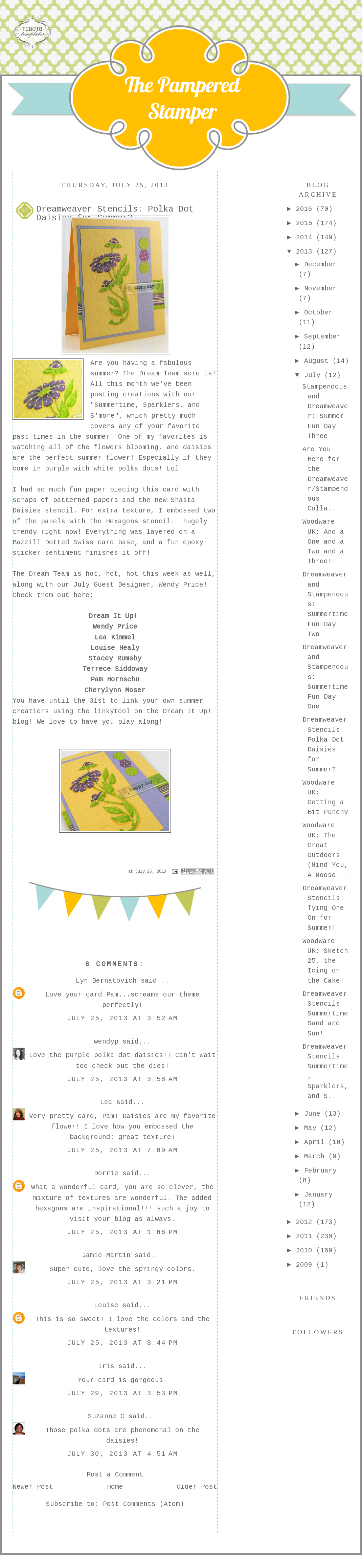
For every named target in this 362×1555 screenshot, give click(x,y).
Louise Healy (115, 648)
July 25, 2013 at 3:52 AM (122, 1019)
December (320, 265)
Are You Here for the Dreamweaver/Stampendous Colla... (325, 479)
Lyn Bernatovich (106, 981)
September (322, 337)
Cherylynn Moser (115, 691)
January (318, 1195)
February (320, 1171)
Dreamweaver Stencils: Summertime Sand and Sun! (325, 1014)
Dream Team (159, 374)
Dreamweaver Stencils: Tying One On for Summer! (324, 908)
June (314, 1114)
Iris (106, 1367)
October (318, 313)
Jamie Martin (106, 1255)
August (318, 361)
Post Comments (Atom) (143, 1504)
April (316, 1142)
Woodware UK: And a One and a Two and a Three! (323, 542)
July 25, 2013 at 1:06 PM (122, 1232)
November (320, 289)
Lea (106, 1102)
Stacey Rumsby (115, 659)
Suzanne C (106, 1417)
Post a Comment (115, 1475)
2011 (306, 1237)
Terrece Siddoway (115, 669)
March (316, 1157)
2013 (306, 252)
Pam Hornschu (115, 680)
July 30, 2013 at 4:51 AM (122, 1454)
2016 (306, 209)
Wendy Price (115, 627)
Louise (106, 1306)
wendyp (106, 1042)
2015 (306, 223)
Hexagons (122, 522)
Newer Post (33, 1487)
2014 (306, 238)
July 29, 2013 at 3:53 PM (122, 1394)
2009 (306, 1265)
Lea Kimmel (115, 638)
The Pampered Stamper (182, 97)
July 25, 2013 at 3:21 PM (122, 1283)
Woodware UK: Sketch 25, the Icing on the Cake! (325, 961)
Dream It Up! (113, 616)
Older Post (197, 1487)
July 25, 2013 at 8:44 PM (122, 1343)
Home (115, 1487)
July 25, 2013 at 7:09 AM (122, 1151)
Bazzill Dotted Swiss (53, 543)
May (312, 1128)
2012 (306, 1222)
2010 (306, 1251)
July (314, 375)
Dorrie (106, 1174)
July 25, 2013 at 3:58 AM (122, 1079)
